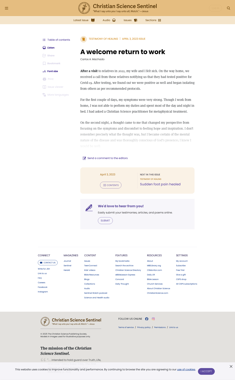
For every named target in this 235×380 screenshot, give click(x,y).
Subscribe (181, 265)
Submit (103, 220)
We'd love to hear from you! (119, 206)
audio (96, 297)
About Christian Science (158, 288)
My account (182, 261)
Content (90, 255)
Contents (109, 185)
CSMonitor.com (154, 270)
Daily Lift (151, 274)
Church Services (155, 284)
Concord (119, 279)
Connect (44, 255)
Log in (215, 8)
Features (121, 255)
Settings (182, 255)
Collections (89, 284)
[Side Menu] (6, 8)
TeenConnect (90, 265)
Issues (87, 261)
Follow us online (130, 318)
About (150, 261)
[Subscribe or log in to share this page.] (49, 55)
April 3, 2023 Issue (132, 39)
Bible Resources (91, 274)
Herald (67, 270)
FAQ (40, 278)
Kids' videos (89, 270)
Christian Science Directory (128, 270)
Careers (41, 282)
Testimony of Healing (101, 39)
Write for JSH (44, 269)
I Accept (206, 371)
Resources (154, 255)
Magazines (71, 255)
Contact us (47, 262)
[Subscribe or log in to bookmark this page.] (52, 63)
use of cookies (186, 370)
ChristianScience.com (157, 293)
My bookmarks (122, 261)
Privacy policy (144, 327)
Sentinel (67, 265)
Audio (87, 288)
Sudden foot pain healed (159, 184)
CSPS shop (181, 279)
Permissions (160, 327)
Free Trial (180, 270)
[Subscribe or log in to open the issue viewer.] (53, 87)
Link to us (42, 273)
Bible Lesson (153, 279)
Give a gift (181, 274)
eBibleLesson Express (125, 274)
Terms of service (126, 327)
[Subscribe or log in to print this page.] (48, 79)
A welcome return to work (121, 52)
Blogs (86, 279)
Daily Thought (122, 284)
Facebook (42, 287)
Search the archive (124, 265)
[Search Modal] (228, 8)
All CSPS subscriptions (186, 284)
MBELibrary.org (154, 265)
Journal (67, 261)
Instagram (43, 291)
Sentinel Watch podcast (95, 293)
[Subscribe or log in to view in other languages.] (56, 95)
